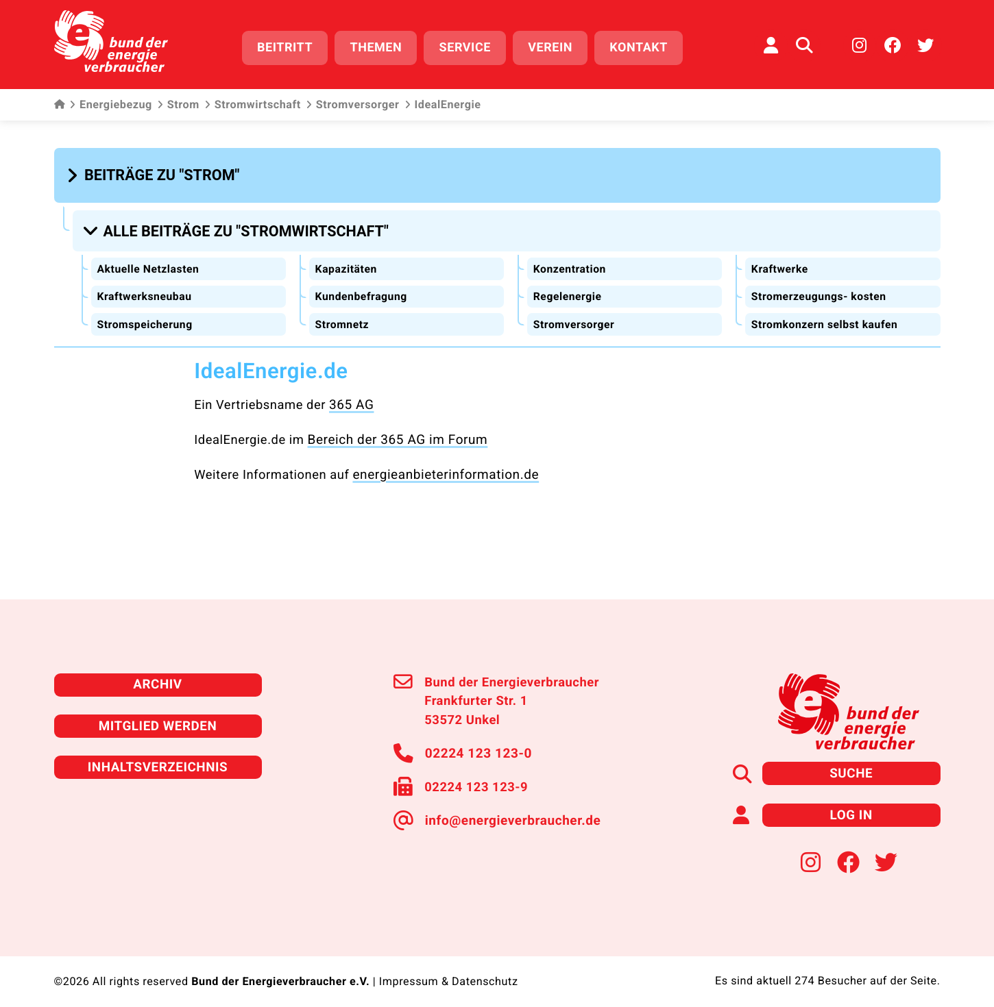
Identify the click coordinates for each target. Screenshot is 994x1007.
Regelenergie (568, 290)
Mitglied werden (157, 716)
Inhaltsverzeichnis (157, 756)
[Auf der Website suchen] (804, 44)
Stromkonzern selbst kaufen (826, 318)
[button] (155, 172)
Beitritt (289, 46)
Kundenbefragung (362, 290)
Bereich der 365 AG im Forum (395, 432)
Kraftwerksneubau (145, 290)
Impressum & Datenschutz (448, 970)
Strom (178, 103)
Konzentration (570, 262)
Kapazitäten (346, 262)
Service (468, 46)
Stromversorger (353, 103)
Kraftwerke (780, 262)
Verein (554, 46)
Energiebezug (110, 103)
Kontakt (643, 46)
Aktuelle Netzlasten (149, 262)
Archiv (157, 676)
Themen (380, 46)
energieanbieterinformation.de (442, 467)
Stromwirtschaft (252, 103)
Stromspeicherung (146, 318)
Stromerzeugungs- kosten (820, 290)
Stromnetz (342, 318)
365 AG (350, 398)
